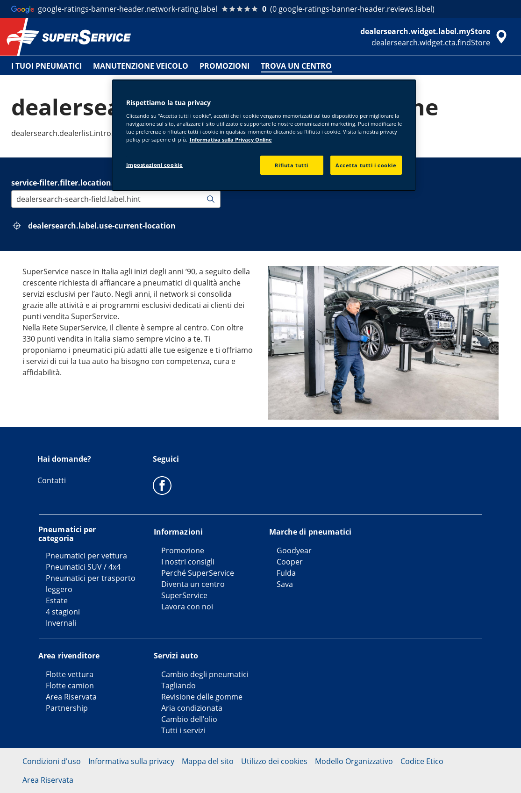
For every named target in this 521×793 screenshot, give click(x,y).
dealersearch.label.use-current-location (102, 226)
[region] (264, 135)
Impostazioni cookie (154, 164)
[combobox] (17, 199)
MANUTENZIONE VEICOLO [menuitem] (140, 66)
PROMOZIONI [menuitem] (225, 66)
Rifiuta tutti (291, 165)
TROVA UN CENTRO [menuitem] (296, 66)
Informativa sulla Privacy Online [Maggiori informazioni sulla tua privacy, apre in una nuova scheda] (231, 139)
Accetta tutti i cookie (366, 165)
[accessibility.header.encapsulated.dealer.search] (435, 37)
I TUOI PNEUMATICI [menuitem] (46, 66)
